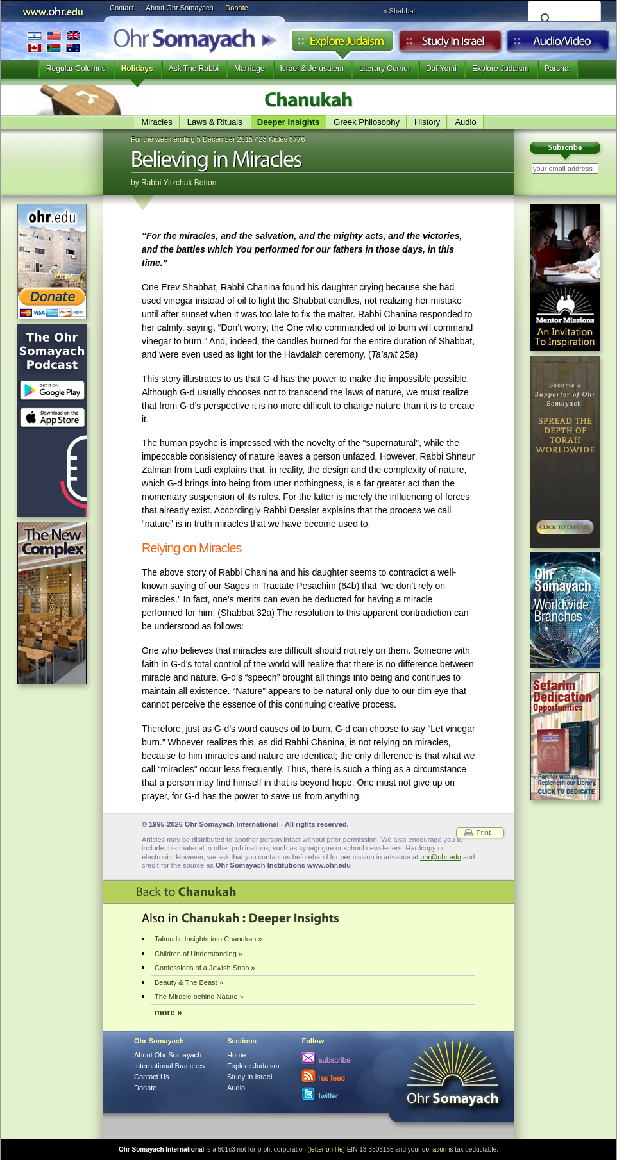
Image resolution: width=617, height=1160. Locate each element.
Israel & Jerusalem (312, 68)
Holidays (137, 68)
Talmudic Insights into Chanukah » (208, 939)
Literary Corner (384, 68)
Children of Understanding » (198, 953)
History (427, 122)
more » (168, 1012)
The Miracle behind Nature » (199, 996)
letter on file (326, 1149)
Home (236, 1055)
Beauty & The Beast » (189, 982)
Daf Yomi (441, 68)
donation (434, 1149)
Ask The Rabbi (194, 68)
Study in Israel (450, 44)
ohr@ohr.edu (440, 857)
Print (483, 832)
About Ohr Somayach (180, 8)
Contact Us (151, 1077)
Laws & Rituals (214, 122)
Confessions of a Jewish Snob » (205, 968)
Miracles (156, 122)
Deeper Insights (288, 122)
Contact (122, 8)
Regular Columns (76, 68)
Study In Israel (249, 1077)
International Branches (53, 41)
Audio (558, 44)
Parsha (557, 68)
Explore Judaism (342, 44)
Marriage (249, 68)
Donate (236, 8)
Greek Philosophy (367, 122)
